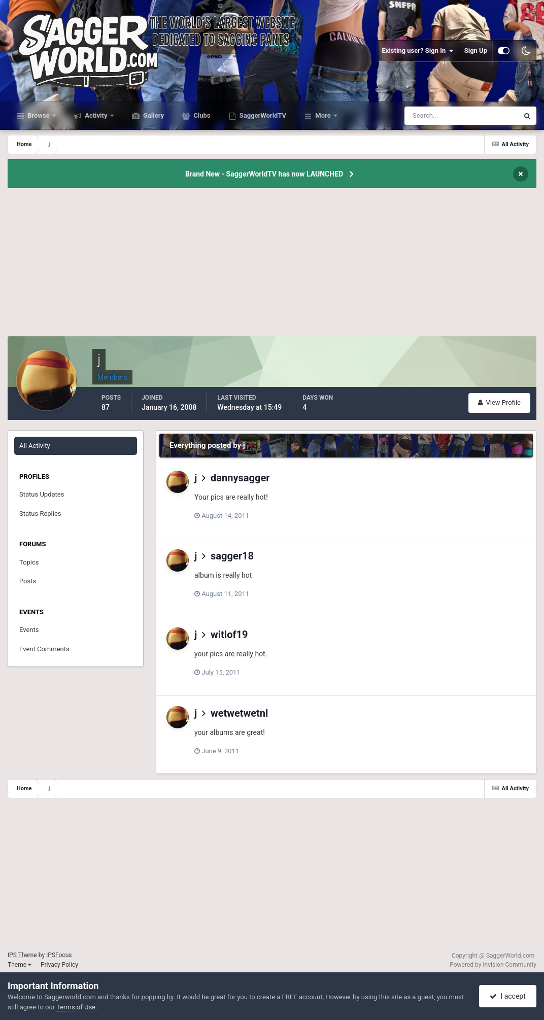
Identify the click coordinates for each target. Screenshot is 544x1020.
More (323, 115)
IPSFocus (59, 955)
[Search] (430, 116)
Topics (29, 562)
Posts (27, 581)
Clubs (201, 115)
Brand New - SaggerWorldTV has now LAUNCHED (264, 174)
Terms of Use (75, 1007)
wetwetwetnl (239, 713)
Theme (19, 964)
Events (29, 630)
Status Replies (40, 513)
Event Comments (44, 649)
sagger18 (232, 556)
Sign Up (475, 50)
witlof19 (229, 634)
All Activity (34, 445)
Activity (96, 115)
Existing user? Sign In (418, 50)
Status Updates (41, 494)
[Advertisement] (272, 265)
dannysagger (240, 478)
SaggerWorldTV (262, 115)
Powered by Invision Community (493, 964)
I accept (507, 996)
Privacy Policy (59, 964)
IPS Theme (22, 955)
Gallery (153, 115)
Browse (38, 115)
